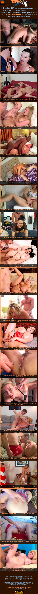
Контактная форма (13, 587)
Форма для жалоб (25, 587)
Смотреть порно (14, 14)
